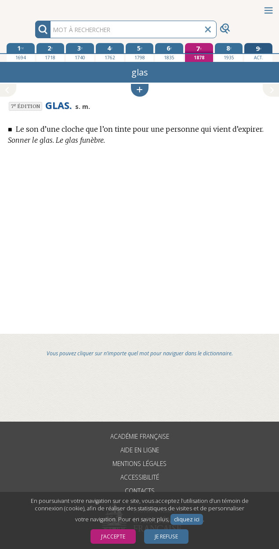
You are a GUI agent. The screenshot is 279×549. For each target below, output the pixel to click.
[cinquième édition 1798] (140, 52)
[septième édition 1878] (199, 52)
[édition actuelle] (258, 52)
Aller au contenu (34, 7)
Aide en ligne (139, 450)
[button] (140, 90)
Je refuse (166, 536)
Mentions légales (139, 463)
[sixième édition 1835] (169, 52)
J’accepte (113, 536)
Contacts (140, 491)
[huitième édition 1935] (229, 52)
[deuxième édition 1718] (50, 52)
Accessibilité (139, 477)
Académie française (139, 436)
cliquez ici (186, 519)
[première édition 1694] (21, 52)
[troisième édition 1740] (80, 52)
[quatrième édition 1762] (110, 52)
